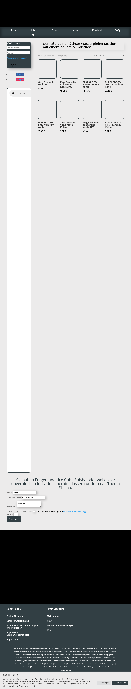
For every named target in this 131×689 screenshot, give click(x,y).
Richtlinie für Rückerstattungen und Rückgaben (22, 626)
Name (10, 492)
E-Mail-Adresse (14, 497)
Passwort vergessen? (17, 58)
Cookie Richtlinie (15, 616)
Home (13, 30)
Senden (13, 519)
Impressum (12, 639)
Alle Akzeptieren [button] (120, 682)
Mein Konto (53, 616)
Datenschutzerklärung (74, 511)
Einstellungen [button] (104, 682)
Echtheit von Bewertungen (60, 625)
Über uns (34, 32)
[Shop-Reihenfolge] (108, 55)
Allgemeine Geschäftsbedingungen (18, 633)
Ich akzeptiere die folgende (61, 511)
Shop (55, 30)
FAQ (117, 30)
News (75, 30)
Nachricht (11, 506)
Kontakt (97, 30)
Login (12, 65)
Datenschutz (13, 511)
